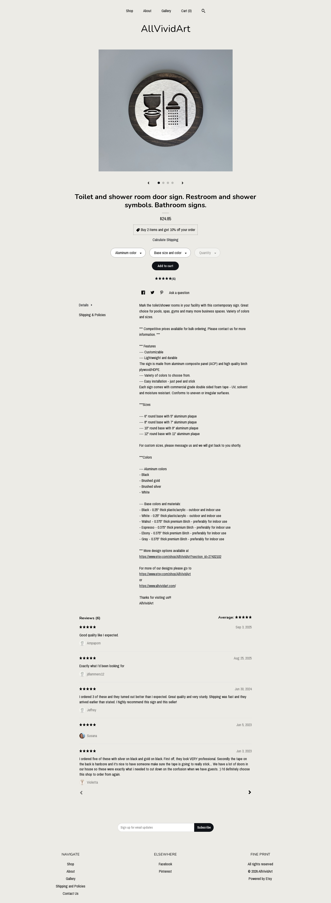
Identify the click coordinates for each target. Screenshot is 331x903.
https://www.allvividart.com (157, 585)
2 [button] (163, 183)
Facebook (165, 863)
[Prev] (81, 793)
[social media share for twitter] (153, 292)
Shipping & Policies (92, 314)
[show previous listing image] (148, 183)
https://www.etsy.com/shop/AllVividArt (165, 573)
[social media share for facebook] (143, 292)
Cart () (186, 10)
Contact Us (70, 893)
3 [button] (168, 183)
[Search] (203, 11)
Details (85, 304)
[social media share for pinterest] (162, 292)
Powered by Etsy (260, 878)
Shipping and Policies (70, 886)
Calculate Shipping (165, 239)
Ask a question (179, 292)
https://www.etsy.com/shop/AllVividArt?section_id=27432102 (180, 556)
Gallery (166, 10)
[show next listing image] (182, 183)
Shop (129, 10)
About (147, 10)
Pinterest (165, 871)
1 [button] (159, 183)
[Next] (250, 792)
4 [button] (172, 183)
